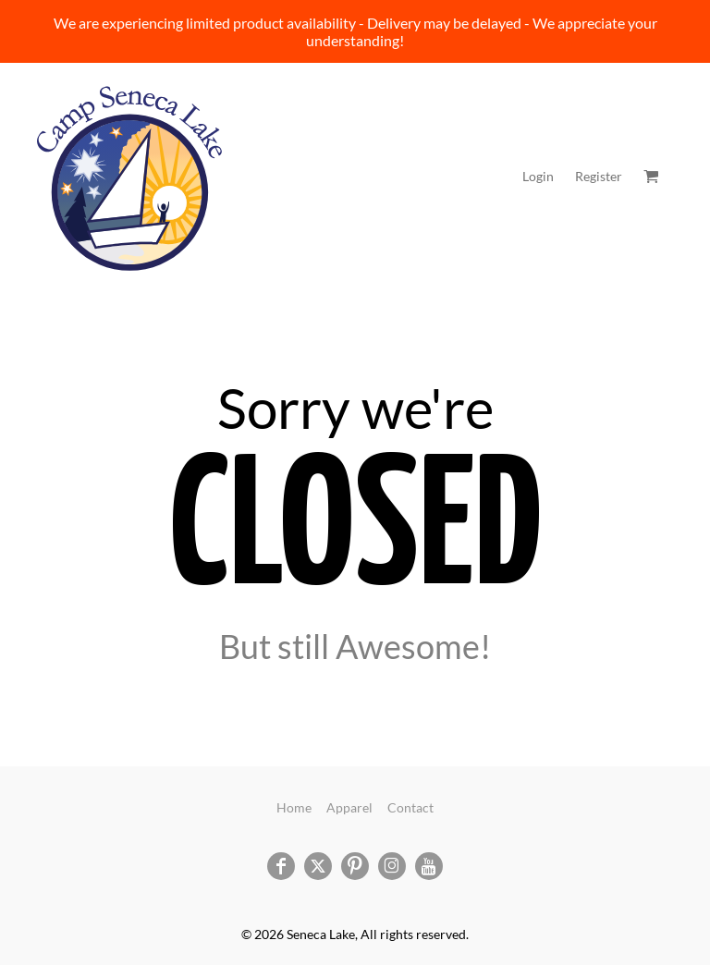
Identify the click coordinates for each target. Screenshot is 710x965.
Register (598, 176)
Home (294, 807)
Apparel (349, 807)
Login (538, 176)
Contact (410, 807)
